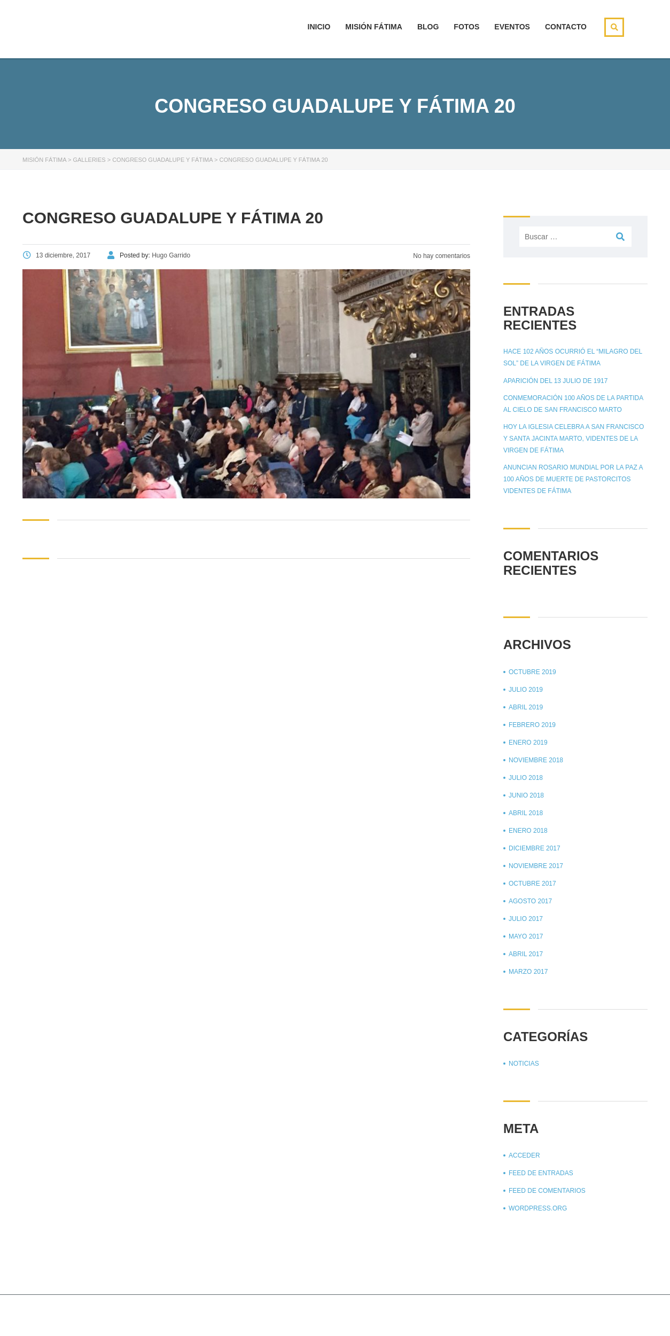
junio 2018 (526, 795)
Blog (428, 26)
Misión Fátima (373, 26)
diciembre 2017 (534, 848)
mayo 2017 (526, 936)
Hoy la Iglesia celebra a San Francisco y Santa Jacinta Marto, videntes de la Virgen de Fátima (573, 438)
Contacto (566, 26)
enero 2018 (528, 830)
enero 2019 (528, 742)
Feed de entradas (541, 1173)
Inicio (319, 26)
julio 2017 (526, 919)
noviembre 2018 (536, 760)
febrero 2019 (532, 725)
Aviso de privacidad (585, 1314)
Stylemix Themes (201, 1313)
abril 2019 (526, 707)
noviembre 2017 (536, 866)
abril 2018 (526, 813)
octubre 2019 (532, 672)
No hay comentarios (440, 256)
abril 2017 (526, 954)
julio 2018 (526, 778)
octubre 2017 (532, 883)
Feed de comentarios (547, 1190)
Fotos (466, 26)
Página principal (510, 1314)
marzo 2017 (528, 971)
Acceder (524, 1155)
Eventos (512, 26)
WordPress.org (538, 1208)
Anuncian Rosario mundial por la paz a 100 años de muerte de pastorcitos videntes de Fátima (573, 479)
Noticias (524, 1063)
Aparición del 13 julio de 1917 (555, 381)
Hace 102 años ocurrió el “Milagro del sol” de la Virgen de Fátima (572, 357)
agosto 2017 (530, 901)
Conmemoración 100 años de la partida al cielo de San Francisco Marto (573, 403)
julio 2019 (526, 689)
